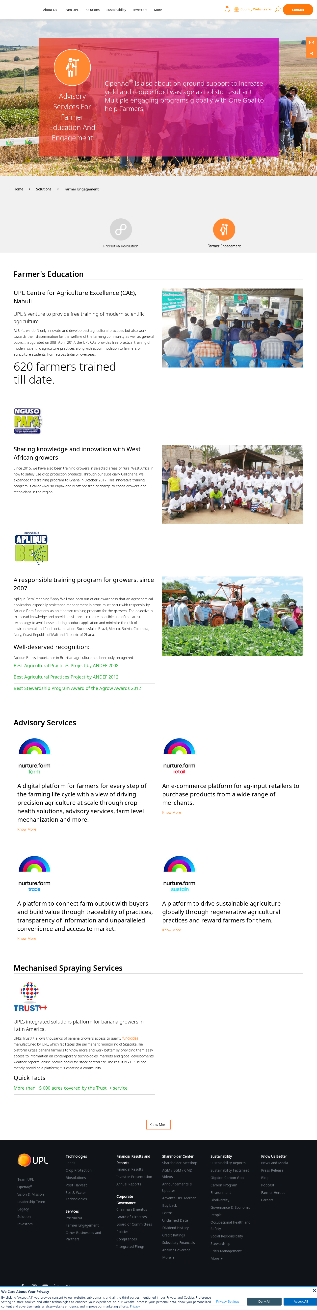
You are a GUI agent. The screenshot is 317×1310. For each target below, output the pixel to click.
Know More (26, 829)
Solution (24, 1216)
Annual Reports (128, 1184)
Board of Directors (131, 1216)
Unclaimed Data (175, 1220)
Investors (140, 9)
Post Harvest (76, 1185)
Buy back (169, 1205)
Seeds (70, 1162)
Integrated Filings (130, 1246)
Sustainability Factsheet (230, 1170)
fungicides (130, 1038)
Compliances (126, 1239)
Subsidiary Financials (178, 1242)
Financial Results (129, 1169)
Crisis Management (226, 1251)
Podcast (267, 1185)
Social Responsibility (227, 1236)
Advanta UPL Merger (179, 1198)
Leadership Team (31, 1201)
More (158, 9)
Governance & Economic (230, 1207)
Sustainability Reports (228, 1162)
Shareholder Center (177, 1156)
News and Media (274, 1162)
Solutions (93, 9)
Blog (264, 1177)
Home (18, 189)
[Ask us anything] (311, 42)
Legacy (23, 1209)
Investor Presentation (134, 1176)
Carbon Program (224, 1185)
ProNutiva (74, 1217)
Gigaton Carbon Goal (227, 1177)
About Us (50, 9)
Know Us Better (274, 1156)
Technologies (76, 1156)
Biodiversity (220, 1200)
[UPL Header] (19, 9)
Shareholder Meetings (180, 1162)
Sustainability (116, 9)
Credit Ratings (173, 1235)
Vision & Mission (30, 1194)
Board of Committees (134, 1224)
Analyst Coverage (176, 1250)
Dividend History (175, 1227)
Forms (167, 1212)
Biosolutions (76, 1177)
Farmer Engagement (81, 189)
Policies (122, 1231)
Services (72, 1211)
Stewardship (220, 1243)
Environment (221, 1192)
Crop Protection (79, 1170)
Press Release (272, 1170)
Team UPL (71, 9)
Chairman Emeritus (131, 1209)
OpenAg (24, 1186)
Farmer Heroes (273, 1192)
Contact (298, 9)
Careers (267, 1200)
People (216, 1214)
